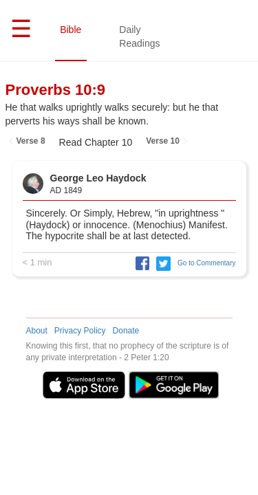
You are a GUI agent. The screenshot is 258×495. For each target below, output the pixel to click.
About (36, 331)
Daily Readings (141, 36)
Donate (126, 331)
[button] (139, 263)
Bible (72, 29)
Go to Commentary (206, 263)
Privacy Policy (80, 331)
